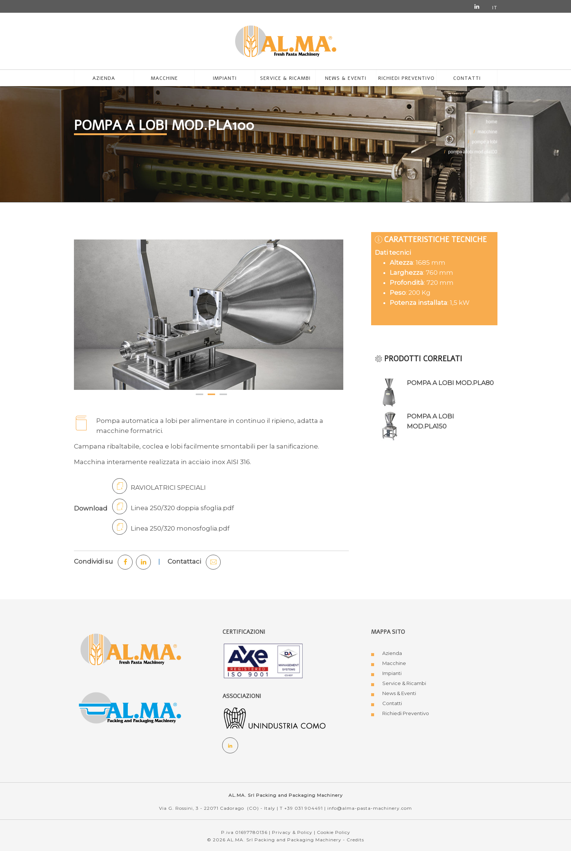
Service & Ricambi (285, 78)
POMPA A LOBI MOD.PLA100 (472, 152)
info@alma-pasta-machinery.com (369, 808)
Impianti (225, 78)
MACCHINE (487, 132)
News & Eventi (345, 78)
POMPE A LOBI (484, 142)
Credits (355, 839)
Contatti (467, 78)
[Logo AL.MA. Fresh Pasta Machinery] (131, 648)
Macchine (394, 663)
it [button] (494, 7)
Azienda (392, 653)
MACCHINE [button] (164, 78)
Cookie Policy (333, 832)
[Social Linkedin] (230, 745)
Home (491, 122)
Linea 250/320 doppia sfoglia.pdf (173, 506)
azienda (104, 78)
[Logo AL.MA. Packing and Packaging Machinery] (131, 709)
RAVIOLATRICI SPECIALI (159, 486)
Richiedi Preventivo (405, 713)
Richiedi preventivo (406, 78)
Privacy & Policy (292, 832)
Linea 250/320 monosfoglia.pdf (171, 527)
